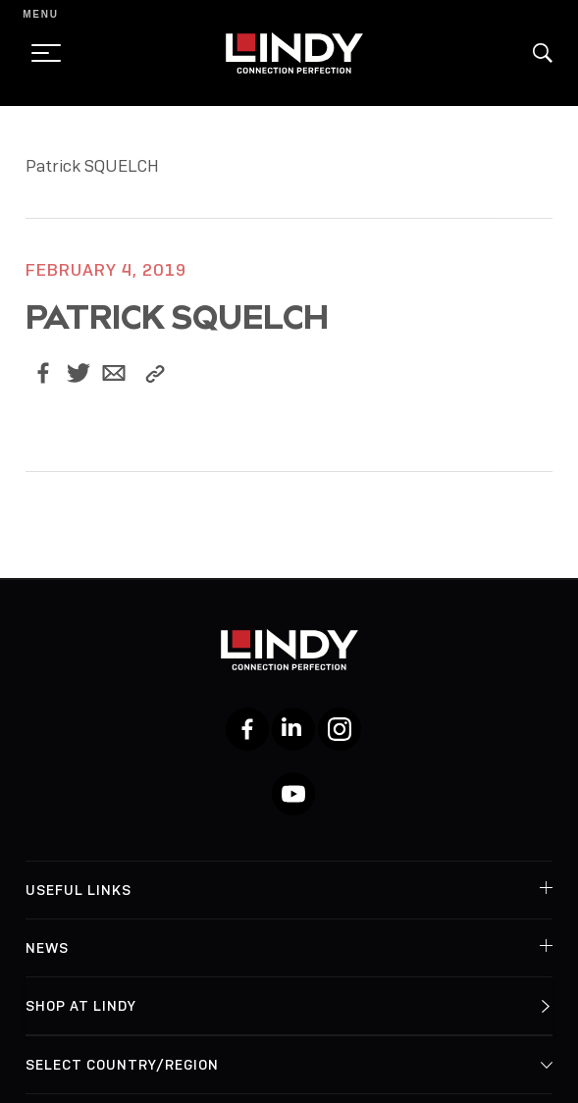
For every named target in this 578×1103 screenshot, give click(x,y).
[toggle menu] (40, 53)
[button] (542, 53)
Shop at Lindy (81, 1006)
